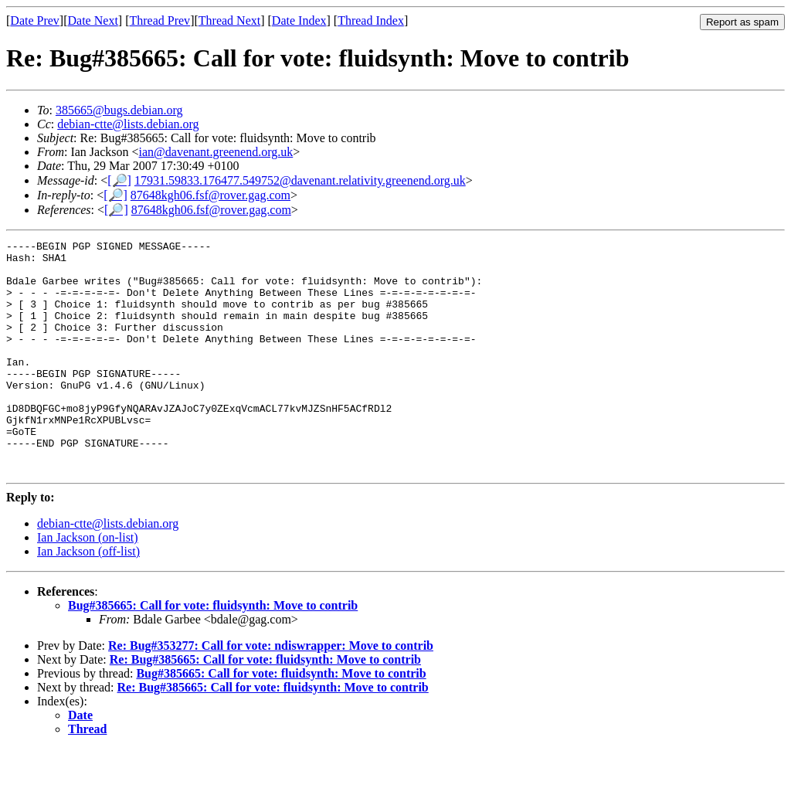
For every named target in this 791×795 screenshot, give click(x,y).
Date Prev (34, 20)
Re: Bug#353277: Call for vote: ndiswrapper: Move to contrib (270, 691)
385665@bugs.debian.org (119, 110)
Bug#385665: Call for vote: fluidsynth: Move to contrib (213, 651)
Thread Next (229, 20)
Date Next (93, 20)
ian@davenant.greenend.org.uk (216, 151)
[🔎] (119, 180)
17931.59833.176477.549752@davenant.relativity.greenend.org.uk (300, 180)
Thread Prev (159, 20)
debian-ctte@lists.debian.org (128, 124)
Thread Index (371, 20)
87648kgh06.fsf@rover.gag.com (210, 195)
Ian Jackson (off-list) (88, 597)
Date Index (299, 20)
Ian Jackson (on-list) (87, 583)
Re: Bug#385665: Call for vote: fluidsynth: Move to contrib (265, 705)
